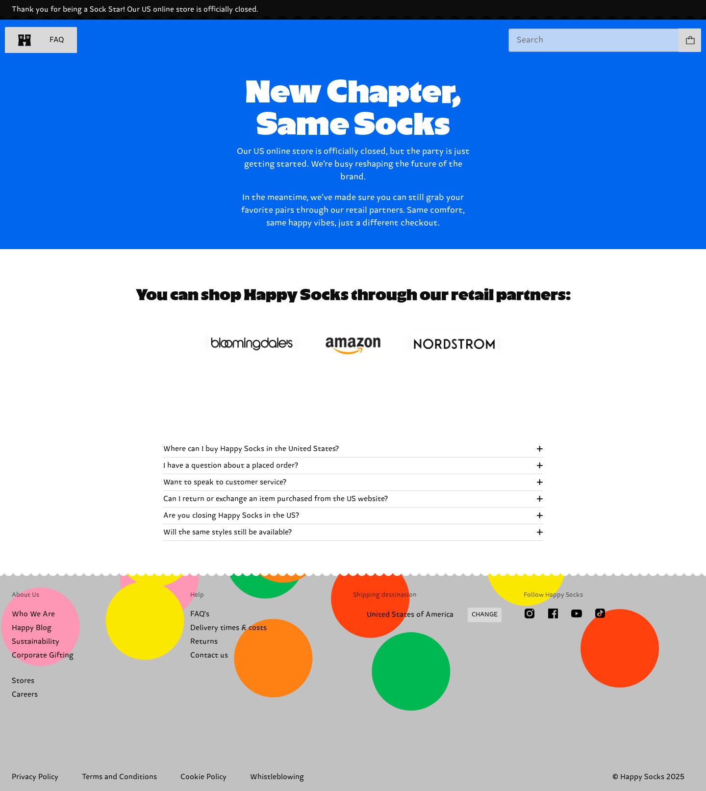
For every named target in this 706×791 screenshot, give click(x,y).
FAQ (57, 40)
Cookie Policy (203, 777)
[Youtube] (576, 613)
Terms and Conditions (119, 777)
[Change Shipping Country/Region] (427, 615)
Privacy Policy (35, 777)
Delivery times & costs (228, 628)
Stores (23, 681)
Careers (25, 694)
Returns (204, 642)
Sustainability (35, 642)
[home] (24, 40)
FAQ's (199, 614)
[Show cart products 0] (690, 40)
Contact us (209, 655)
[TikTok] (600, 613)
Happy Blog (31, 628)
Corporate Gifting (43, 655)
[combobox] (594, 40)
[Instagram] (529, 613)
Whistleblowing (277, 777)
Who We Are (33, 614)
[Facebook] (553, 613)
